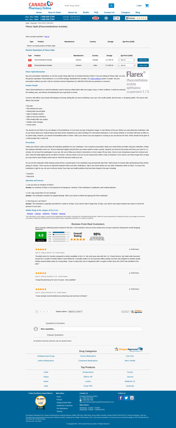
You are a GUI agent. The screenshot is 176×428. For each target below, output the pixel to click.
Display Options (61, 311)
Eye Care (33, 23)
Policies (59, 400)
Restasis (30, 214)
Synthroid (130, 386)
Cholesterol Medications (88, 361)
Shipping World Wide (64, 402)
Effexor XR (88, 377)
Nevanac (62, 214)
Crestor (130, 372)
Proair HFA (88, 386)
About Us (72, 12)
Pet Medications (62, 408)
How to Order (54, 12)
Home (39, 12)
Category (125, 12)
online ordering (95, 79)
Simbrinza (46, 214)
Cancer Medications (88, 356)
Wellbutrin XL (130, 381)
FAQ (96, 12)
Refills (86, 12)
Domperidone (88, 372)
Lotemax (38, 214)
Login (139, 6)
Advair (45, 381)
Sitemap (59, 411)
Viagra (45, 377)
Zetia (46, 386)
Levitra (88, 381)
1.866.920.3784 (48, 17)
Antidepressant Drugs (46, 356)
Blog (138, 12)
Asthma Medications (46, 361)
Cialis (46, 372)
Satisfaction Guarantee (65, 405)
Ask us (47, 36)
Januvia (130, 377)
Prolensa (54, 214)
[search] (111, 5)
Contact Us (109, 12)
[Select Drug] (126, 60)
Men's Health (130, 361)
